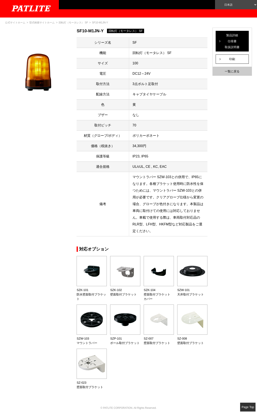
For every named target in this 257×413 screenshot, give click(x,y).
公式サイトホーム (15, 22)
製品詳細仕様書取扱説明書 (232, 41)
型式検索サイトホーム (42, 22)
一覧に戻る (232, 71)
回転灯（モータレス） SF (73, 22)
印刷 (232, 59)
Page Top (248, 407)
